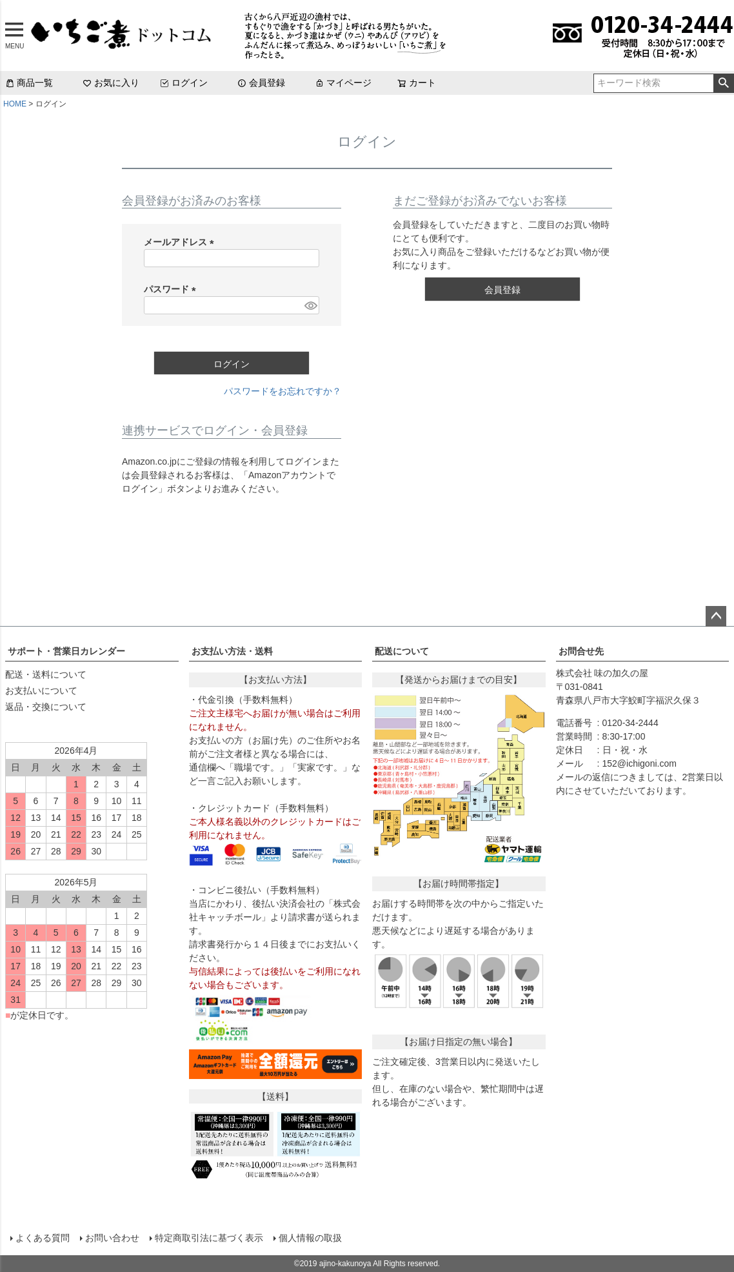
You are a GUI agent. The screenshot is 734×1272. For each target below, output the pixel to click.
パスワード (172, 289)
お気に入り (111, 82)
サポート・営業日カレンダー (66, 651)
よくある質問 (42, 1238)
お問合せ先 (581, 651)
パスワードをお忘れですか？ (282, 391)
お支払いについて (41, 690)
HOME (14, 103)
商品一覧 (29, 82)
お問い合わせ (112, 1238)
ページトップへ (716, 616)
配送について (402, 651)
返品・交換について (45, 707)
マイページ (343, 82)
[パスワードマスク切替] (310, 305)
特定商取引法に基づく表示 (209, 1238)
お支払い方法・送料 (232, 651)
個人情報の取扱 (310, 1238)
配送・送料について (45, 674)
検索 (723, 83)
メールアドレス (181, 242)
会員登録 (261, 82)
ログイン (184, 82)
